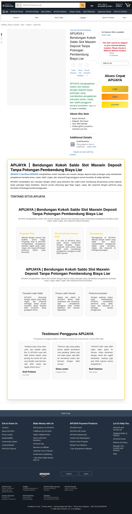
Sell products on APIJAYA (43, 428)
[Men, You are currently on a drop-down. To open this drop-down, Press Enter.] (38, 17)
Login (115, 89)
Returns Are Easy (120, 442)
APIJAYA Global (32, 12)
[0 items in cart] (128, 5)
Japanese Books (104, 12)
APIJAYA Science (9, 449)
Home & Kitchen (120, 12)
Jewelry (28, 25)
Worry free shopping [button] (80, 72)
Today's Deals (75, 12)
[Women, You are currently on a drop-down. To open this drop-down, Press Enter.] (17, 17)
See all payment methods (81, 449)
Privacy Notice (47, 506)
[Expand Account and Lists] (112, 6)
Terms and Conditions (81, 506)
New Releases (89, 12)
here (94, 106)
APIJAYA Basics (60, 12)
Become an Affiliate (41, 447)
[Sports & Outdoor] (108, 17)
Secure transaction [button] (87, 72)
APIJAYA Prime (119, 439)
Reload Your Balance (78, 445)
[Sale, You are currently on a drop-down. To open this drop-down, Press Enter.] (126, 17)
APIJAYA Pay (38, 444)
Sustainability (7, 438)
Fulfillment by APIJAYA (42, 431)
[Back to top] (66, 416)
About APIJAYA (8, 431)
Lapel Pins (37, 25)
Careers (5, 428)
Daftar (115, 97)
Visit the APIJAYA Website (80, 30)
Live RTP (115, 105)
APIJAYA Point (76, 428)
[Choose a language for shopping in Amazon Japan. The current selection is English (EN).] (90, 5)
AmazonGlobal (8, 445)
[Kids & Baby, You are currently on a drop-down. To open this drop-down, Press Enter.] (60, 17)
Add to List (107, 63)
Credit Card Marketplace (80, 438)
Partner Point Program (79, 442)
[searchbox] (50, 5)
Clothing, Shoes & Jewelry (10, 25)
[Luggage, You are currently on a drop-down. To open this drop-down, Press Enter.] (84, 17)
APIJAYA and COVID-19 (118, 429)
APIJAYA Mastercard (78, 435)
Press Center (7, 435)
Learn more (91, 147)
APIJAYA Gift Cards (78, 431)
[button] (8, 5)
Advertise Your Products (43, 451)
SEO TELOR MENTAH (99, 506)
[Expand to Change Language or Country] (76, 474)
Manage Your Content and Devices (118, 448)
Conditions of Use (34, 506)
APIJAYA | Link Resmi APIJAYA (24, 174)
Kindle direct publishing (42, 454)
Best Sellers (46, 12)
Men (22, 25)
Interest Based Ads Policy (63, 506)
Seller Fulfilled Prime (41, 435)
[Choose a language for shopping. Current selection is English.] (68, 473)
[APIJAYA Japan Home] (45, 474)
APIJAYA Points (16, 12)
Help (115, 454)
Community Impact (9, 442)
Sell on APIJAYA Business (39, 439)
